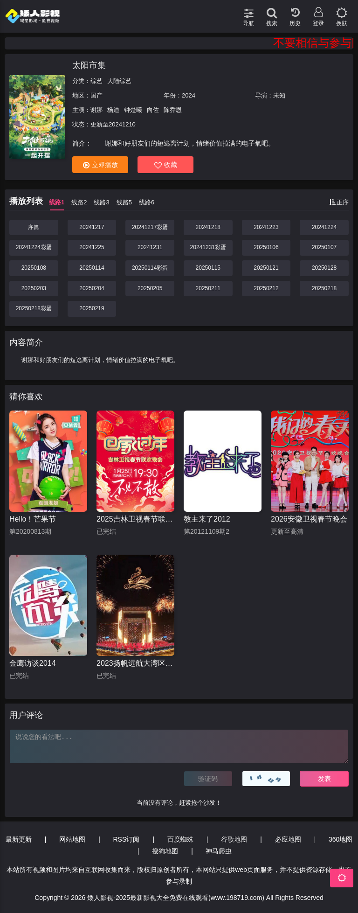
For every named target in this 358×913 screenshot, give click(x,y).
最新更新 (19, 839)
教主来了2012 (207, 519)
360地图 (340, 839)
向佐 (153, 109)
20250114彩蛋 (150, 268)
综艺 (96, 80)
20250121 (266, 268)
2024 (188, 95)
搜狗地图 (165, 851)
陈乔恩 (173, 109)
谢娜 (96, 109)
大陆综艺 (119, 80)
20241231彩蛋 (208, 247)
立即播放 (100, 165)
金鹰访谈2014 (32, 663)
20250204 (91, 288)
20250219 (91, 308)
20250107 (324, 247)
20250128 (324, 268)
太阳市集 (89, 65)
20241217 (91, 227)
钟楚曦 (133, 109)
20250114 (91, 268)
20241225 (91, 247)
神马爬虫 (219, 851)
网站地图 (72, 839)
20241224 (324, 227)
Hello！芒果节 (32, 519)
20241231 (150, 247)
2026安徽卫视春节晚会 (309, 519)
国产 (96, 95)
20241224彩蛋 (34, 247)
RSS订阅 (126, 839)
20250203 (33, 288)
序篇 (33, 227)
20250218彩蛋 (34, 308)
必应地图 (288, 839)
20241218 (208, 227)
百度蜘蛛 (180, 839)
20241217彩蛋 (150, 227)
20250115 (208, 268)
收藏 (165, 165)
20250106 (266, 247)
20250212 (266, 288)
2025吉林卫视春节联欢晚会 (135, 519)
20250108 (33, 268)
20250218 (324, 288)
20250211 (208, 288)
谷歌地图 (234, 839)
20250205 (150, 288)
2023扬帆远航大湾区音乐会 (135, 663)
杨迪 (113, 109)
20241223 (266, 227)
